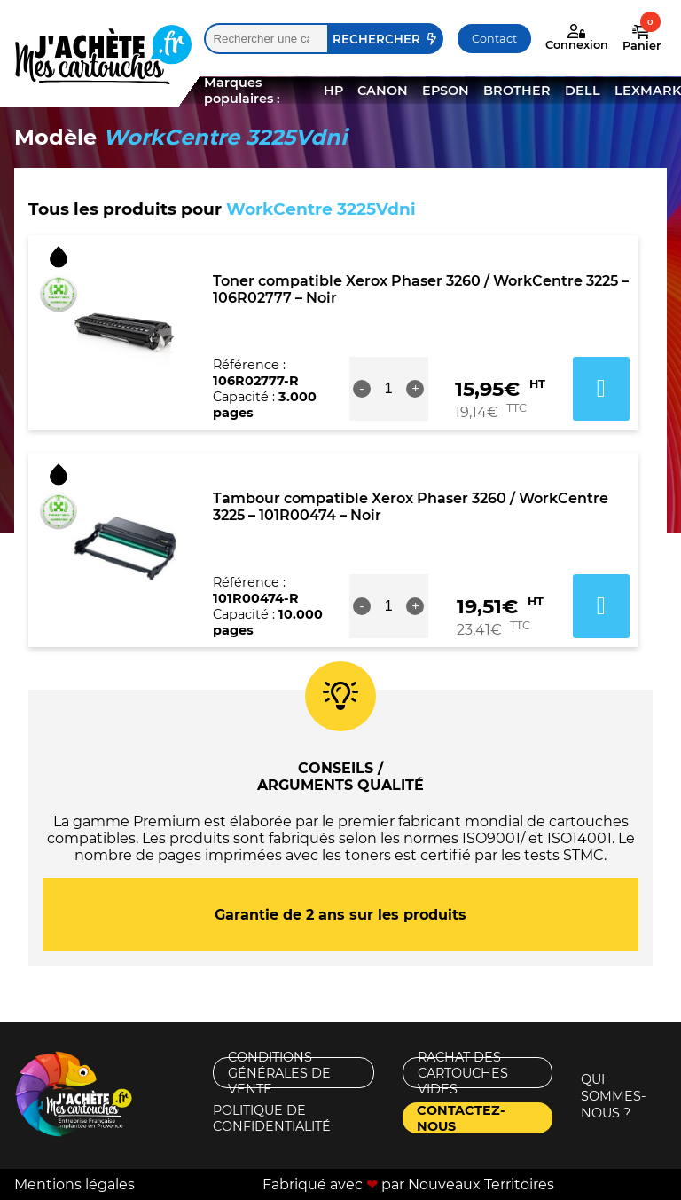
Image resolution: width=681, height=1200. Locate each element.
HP (333, 91)
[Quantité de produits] (388, 389)
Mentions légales (74, 1184)
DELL (582, 91)
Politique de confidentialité (272, 1117)
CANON (382, 91)
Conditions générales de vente (279, 1072)
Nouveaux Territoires (481, 1184)
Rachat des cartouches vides (463, 1072)
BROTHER (517, 91)
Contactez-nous (461, 1117)
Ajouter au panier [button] (601, 389)
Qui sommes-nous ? (613, 1096)
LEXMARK (647, 91)
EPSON (445, 91)
